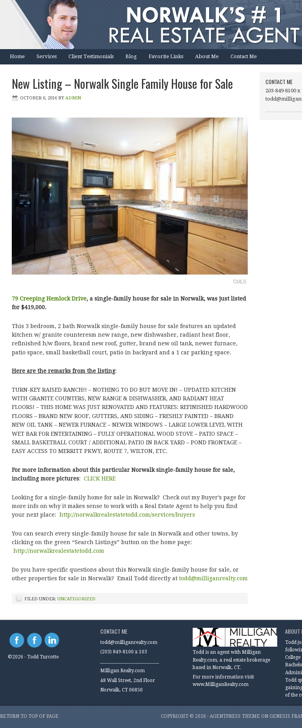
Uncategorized (76, 598)
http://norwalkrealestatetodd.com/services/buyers (127, 515)
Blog (131, 56)
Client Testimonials (91, 56)
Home (17, 56)
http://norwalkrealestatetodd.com (59, 551)
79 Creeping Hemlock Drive (49, 298)
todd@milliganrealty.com (213, 578)
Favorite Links (166, 56)
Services (47, 56)
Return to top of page (29, 716)
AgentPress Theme (235, 716)
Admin (73, 98)
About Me (207, 56)
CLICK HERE (100, 478)
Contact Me (243, 56)
